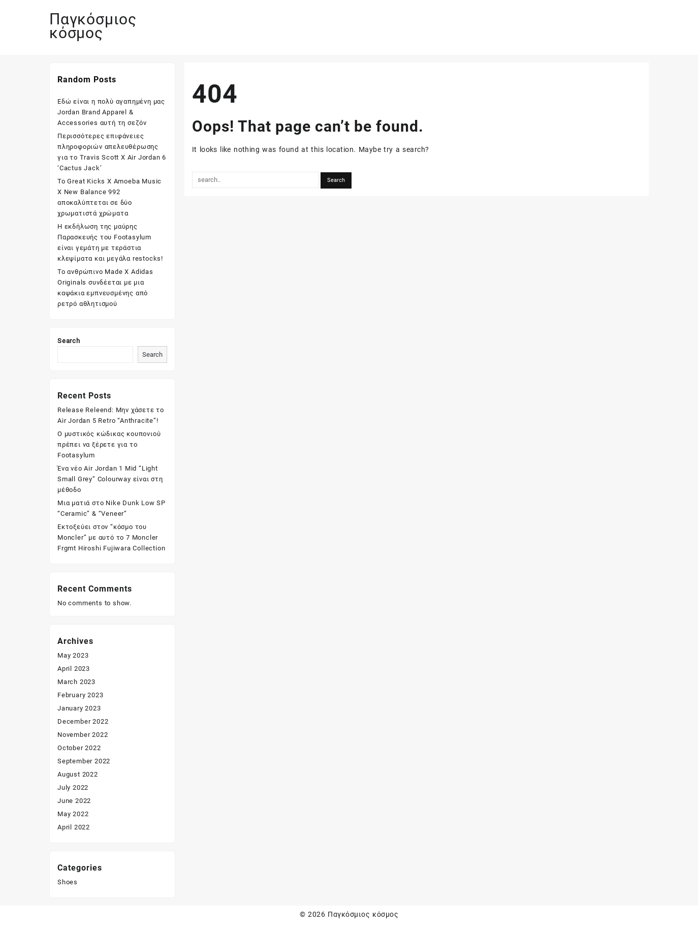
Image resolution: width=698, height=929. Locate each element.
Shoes (67, 882)
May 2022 (72, 814)
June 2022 (74, 800)
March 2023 (76, 682)
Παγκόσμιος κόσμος (93, 26)
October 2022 (79, 748)
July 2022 (72, 787)
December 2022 (82, 721)
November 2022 (82, 734)
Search (68, 341)
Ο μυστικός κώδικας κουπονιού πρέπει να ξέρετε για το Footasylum (109, 444)
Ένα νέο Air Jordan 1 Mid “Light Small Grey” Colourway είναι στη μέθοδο (110, 478)
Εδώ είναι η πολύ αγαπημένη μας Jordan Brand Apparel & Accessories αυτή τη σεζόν (111, 112)
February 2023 (80, 695)
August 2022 (77, 774)
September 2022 (83, 761)
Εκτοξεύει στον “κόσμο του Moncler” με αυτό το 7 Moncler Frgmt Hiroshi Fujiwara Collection (111, 537)
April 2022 (73, 827)
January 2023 (79, 708)
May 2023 (72, 655)
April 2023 (73, 668)
